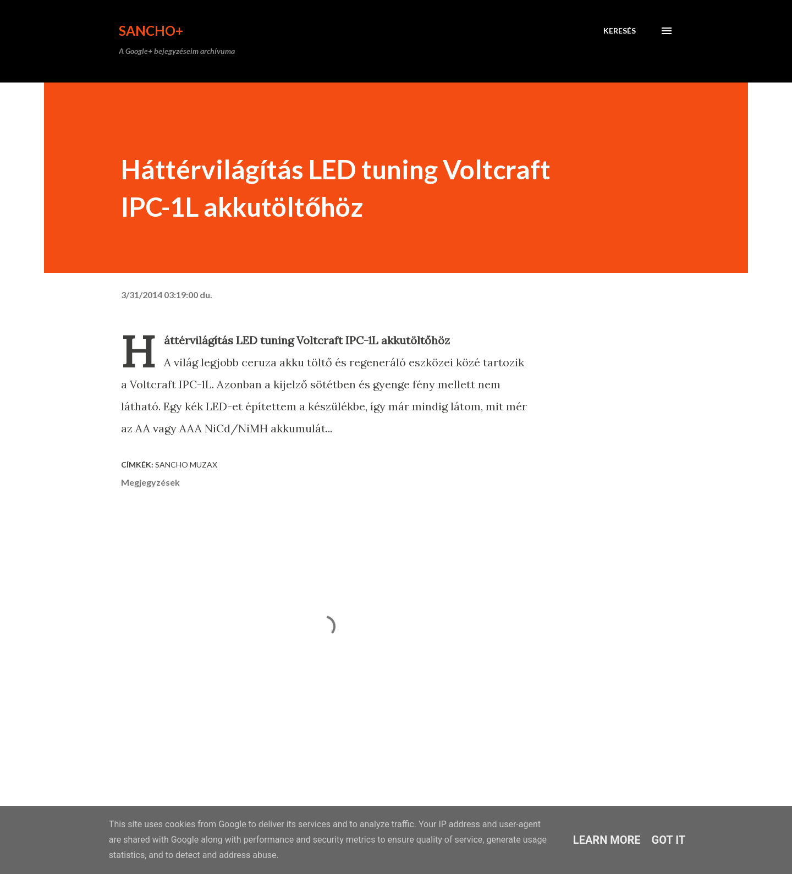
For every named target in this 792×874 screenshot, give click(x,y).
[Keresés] (619, 30)
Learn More (607, 839)
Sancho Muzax (186, 464)
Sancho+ (151, 31)
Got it (669, 839)
